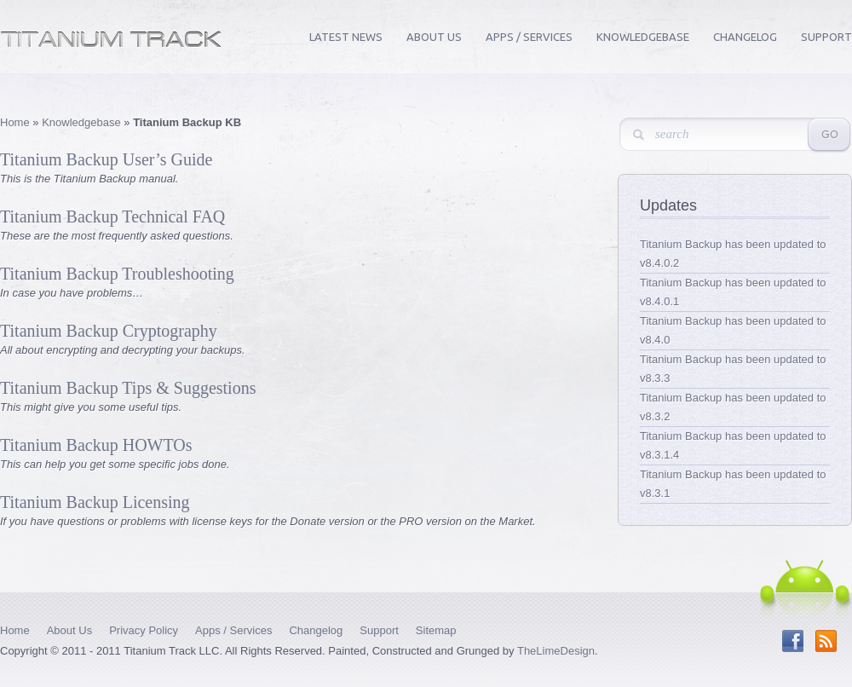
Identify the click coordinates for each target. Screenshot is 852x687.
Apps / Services (529, 37)
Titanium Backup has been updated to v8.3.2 (733, 407)
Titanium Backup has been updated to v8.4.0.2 (733, 253)
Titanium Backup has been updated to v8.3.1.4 (733, 445)
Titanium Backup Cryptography (108, 330)
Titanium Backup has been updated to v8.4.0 (733, 330)
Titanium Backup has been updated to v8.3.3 (733, 368)
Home (15, 122)
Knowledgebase (642, 37)
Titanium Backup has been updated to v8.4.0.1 (733, 292)
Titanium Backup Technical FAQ (112, 216)
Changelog (745, 37)
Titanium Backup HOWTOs (96, 445)
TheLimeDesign (556, 650)
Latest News (346, 37)
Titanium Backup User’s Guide (106, 159)
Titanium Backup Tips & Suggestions (128, 387)
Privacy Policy (143, 630)
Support (826, 37)
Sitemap (436, 630)
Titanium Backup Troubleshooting (117, 273)
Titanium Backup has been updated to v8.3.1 (733, 483)
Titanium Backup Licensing (95, 502)
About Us (434, 37)
